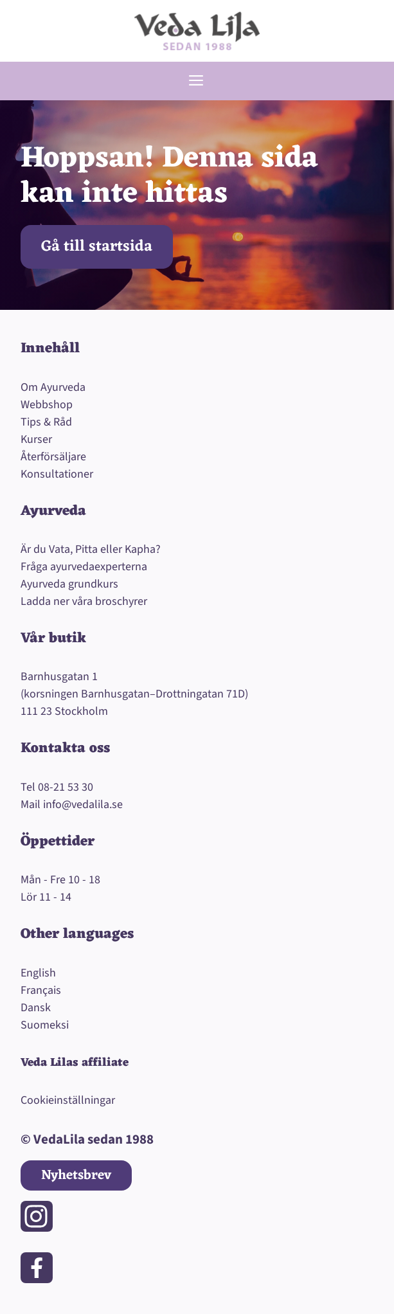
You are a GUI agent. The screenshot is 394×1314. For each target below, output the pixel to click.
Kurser (36, 439)
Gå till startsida (96, 246)
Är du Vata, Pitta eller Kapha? (91, 549)
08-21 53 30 (65, 787)
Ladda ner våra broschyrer (84, 601)
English (38, 973)
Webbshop (47, 405)
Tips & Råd (46, 422)
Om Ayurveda (53, 387)
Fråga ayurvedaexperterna (84, 567)
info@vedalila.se (83, 805)
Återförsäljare (53, 457)
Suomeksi (45, 1025)
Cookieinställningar (68, 1100)
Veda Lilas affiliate (75, 1062)
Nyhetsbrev (76, 1175)
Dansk (36, 1008)
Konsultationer (57, 474)
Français (41, 990)
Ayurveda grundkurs (69, 584)
